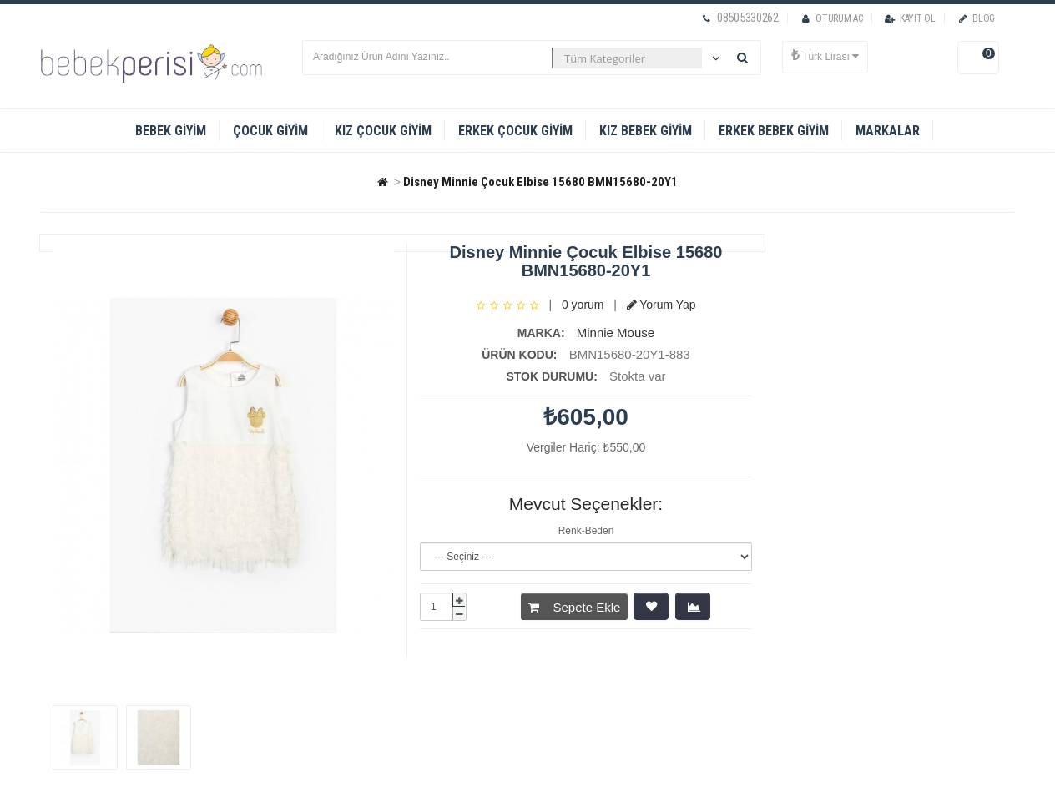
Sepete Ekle (574, 607)
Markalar (888, 131)
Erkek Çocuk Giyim (515, 131)
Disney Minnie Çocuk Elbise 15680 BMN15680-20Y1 (540, 181)
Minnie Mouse (615, 332)
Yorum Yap (661, 304)
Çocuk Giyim (270, 131)
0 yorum (583, 304)
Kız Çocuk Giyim (383, 131)
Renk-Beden (586, 531)
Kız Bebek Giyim (645, 131)
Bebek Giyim (170, 131)
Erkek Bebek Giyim (774, 131)
